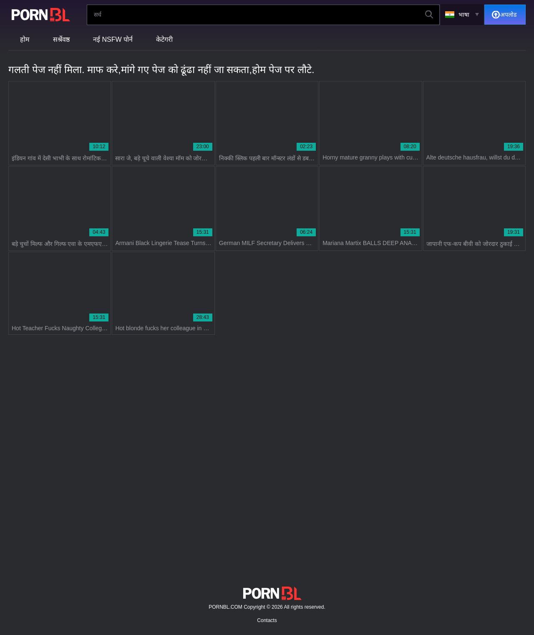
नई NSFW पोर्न (113, 39)
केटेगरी (164, 39)
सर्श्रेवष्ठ (61, 39)
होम (25, 39)
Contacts (267, 620)
